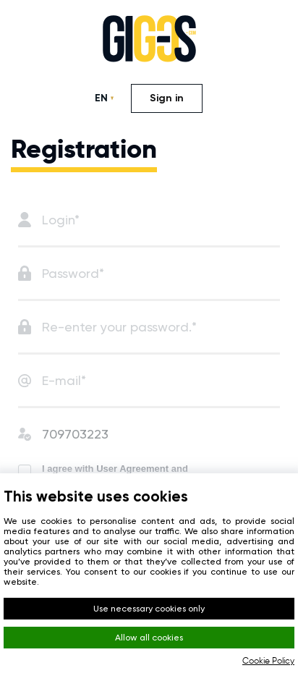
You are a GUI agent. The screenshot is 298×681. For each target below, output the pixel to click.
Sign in (167, 98)
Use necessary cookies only (149, 609)
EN (101, 98)
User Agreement (132, 468)
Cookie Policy (268, 661)
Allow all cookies (149, 638)
